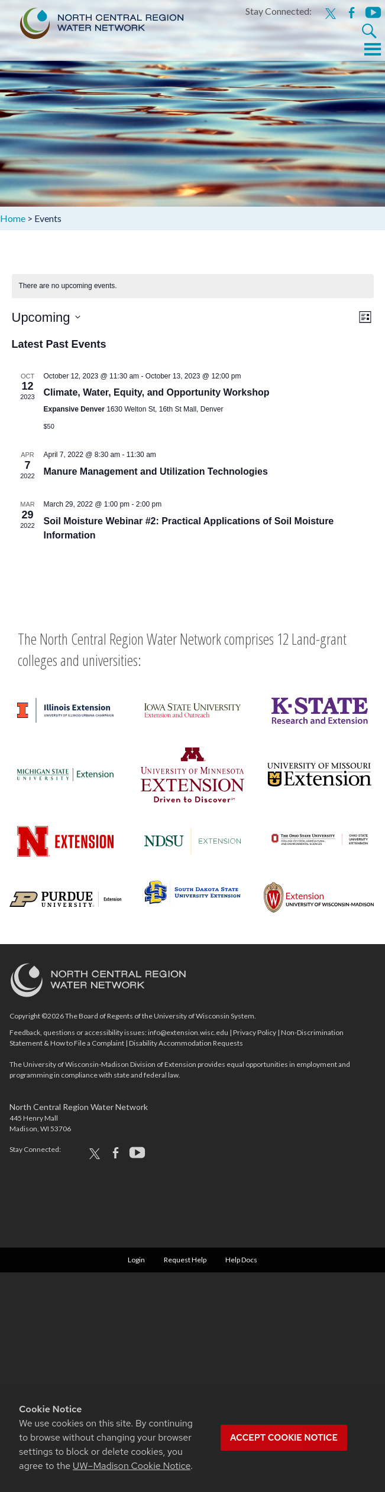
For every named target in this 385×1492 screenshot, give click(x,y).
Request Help (185, 1259)
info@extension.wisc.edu (188, 1032)
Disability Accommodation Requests (186, 1043)
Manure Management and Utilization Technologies (156, 471)
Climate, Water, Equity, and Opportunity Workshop (157, 392)
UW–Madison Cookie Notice (131, 1466)
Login (136, 1259)
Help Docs (241, 1259)
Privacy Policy (254, 1032)
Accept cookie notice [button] (284, 1438)
